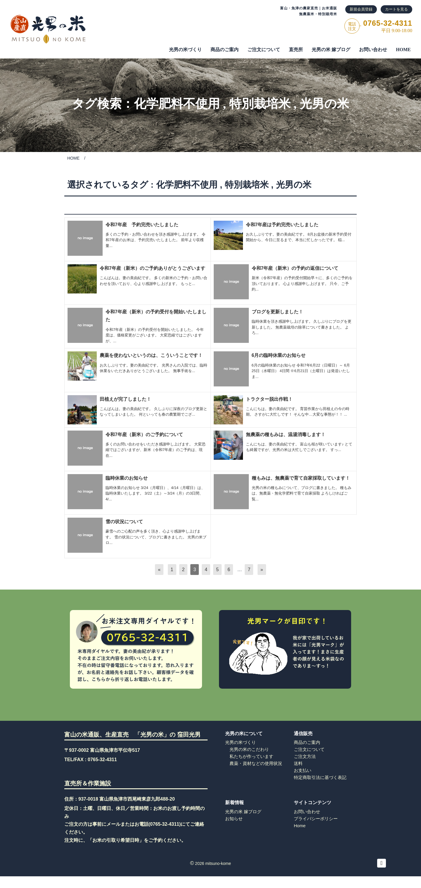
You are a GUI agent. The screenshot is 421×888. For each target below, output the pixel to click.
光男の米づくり (185, 49)
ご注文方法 (305, 756)
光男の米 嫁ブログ (331, 49)
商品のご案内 (224, 49)
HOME (403, 49)
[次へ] (262, 569)
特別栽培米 (260, 103)
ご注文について (309, 749)
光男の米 (324, 103)
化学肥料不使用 (177, 103)
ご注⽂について (263, 49)
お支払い (302, 770)
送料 (298, 763)
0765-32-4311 (102, 759)
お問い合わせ (373, 49)
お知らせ (234, 818)
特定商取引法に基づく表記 (320, 777)
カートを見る (396, 9)
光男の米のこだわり (249, 749)
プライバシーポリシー (316, 818)
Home (300, 825)
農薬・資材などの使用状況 (256, 763)
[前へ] (159, 569)
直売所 (296, 49)
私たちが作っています (251, 756)
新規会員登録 (361, 9)
